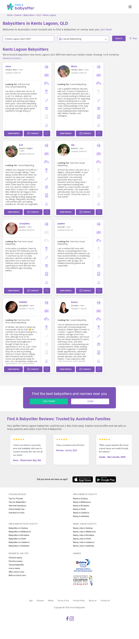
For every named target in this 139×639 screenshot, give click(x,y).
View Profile (13, 133)
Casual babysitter (16, 565)
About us (93, 600)
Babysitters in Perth (17, 539)
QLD (39, 15)
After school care (16, 572)
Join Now (105, 29)
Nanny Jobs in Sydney (83, 528)
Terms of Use (63, 600)
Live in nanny (14, 568)
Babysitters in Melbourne (20, 532)
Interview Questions (17, 506)
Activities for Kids (16, 513)
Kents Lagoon (49, 15)
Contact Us (105, 600)
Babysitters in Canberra (19, 542)
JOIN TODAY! (48, 401)
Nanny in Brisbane (81, 506)
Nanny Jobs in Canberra (83, 542)
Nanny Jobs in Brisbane (83, 535)
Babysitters (28, 15)
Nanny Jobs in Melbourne (84, 532)
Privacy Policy (79, 600)
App (31, 600)
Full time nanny (15, 558)
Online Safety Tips (17, 509)
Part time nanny (15, 561)
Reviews (40, 600)
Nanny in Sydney (80, 498)
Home (10, 15)
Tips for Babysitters (17, 502)
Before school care (17, 575)
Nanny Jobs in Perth (82, 539)
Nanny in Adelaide (81, 516)
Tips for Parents (16, 498)
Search (18, 15)
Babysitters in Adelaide (19, 546)
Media (50, 600)
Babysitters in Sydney (18, 528)
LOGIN (90, 401)
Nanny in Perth (79, 509)
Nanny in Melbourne (82, 502)
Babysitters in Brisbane (19, 535)
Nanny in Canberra (81, 513)
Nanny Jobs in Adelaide (83, 546)
